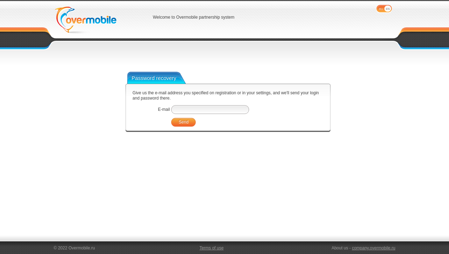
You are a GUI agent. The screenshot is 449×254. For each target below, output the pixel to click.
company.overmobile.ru (373, 248)
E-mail (164, 109)
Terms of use (212, 248)
